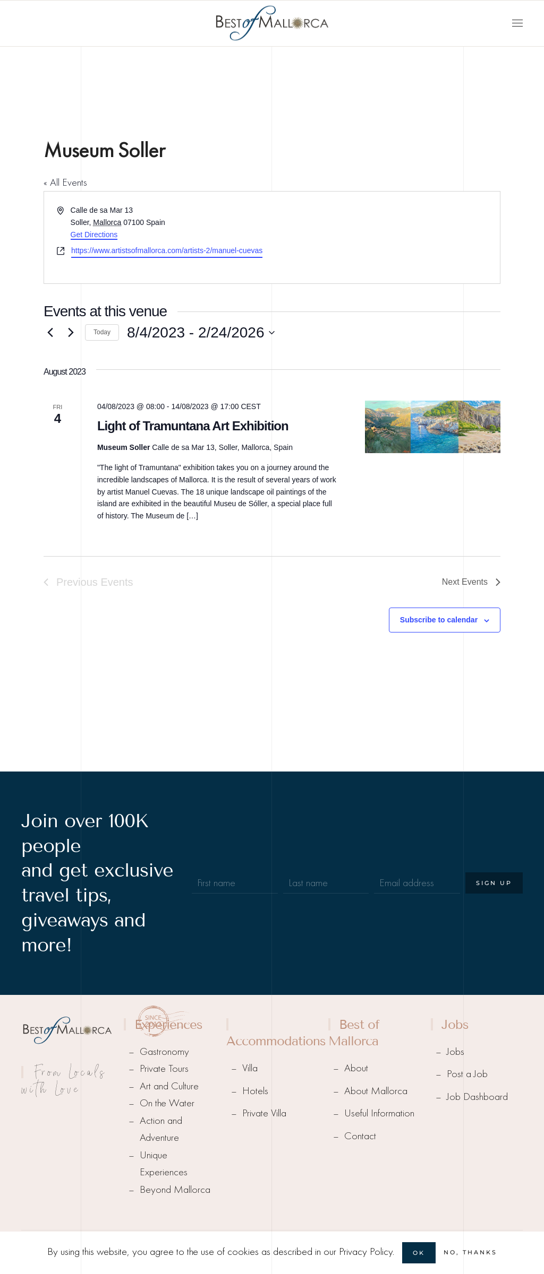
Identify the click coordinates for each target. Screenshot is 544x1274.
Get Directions (94, 234)
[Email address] (417, 883)
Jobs (455, 1051)
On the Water (167, 1103)
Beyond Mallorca (175, 1189)
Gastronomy (164, 1051)
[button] (517, 23)
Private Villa (264, 1113)
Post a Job (467, 1074)
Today (102, 332)
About (356, 1068)
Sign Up (494, 883)
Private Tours (164, 1068)
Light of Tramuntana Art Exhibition (192, 426)
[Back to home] (272, 23)
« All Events (65, 182)
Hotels (255, 1091)
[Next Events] (70, 332)
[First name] (235, 883)
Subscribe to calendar (439, 620)
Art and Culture (169, 1086)
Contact (360, 1136)
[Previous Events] (50, 332)
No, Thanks (470, 1252)
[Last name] (326, 883)
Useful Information (379, 1113)
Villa (250, 1068)
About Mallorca (375, 1091)
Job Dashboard (477, 1096)
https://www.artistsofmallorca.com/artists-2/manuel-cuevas (166, 250)
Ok (419, 1252)
